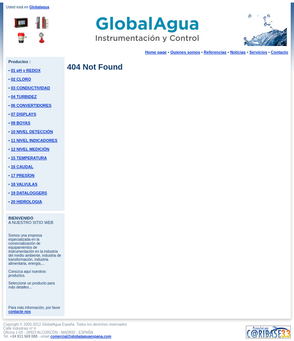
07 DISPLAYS (23, 114)
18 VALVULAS (24, 184)
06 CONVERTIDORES (31, 105)
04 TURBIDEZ (24, 96)
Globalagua (39, 7)
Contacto (279, 52)
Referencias (215, 52)
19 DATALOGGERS (29, 193)
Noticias (238, 52)
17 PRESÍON (23, 175)
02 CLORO (21, 79)
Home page (155, 52)
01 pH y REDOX (25, 70)
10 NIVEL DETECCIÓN (32, 131)
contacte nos (19, 312)
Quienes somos (185, 52)
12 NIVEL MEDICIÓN (30, 149)
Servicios (258, 52)
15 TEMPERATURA (29, 158)
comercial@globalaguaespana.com (80, 336)
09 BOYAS (20, 123)
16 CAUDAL (22, 166)
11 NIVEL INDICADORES (34, 140)
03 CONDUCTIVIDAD (30, 88)
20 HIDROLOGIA (26, 201)
